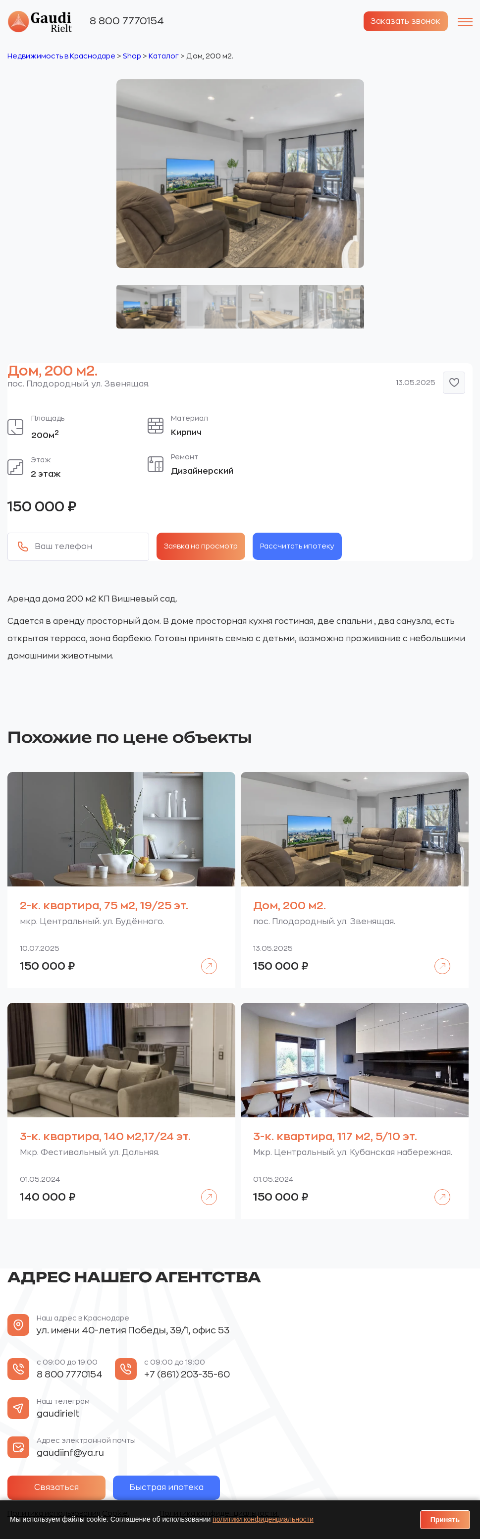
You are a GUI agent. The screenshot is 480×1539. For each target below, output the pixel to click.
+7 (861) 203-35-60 (187, 1374)
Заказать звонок (403, 21)
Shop (132, 55)
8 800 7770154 (127, 20)
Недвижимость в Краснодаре (61, 55)
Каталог (164, 55)
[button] (454, 382)
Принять (445, 1520)
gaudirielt (58, 1413)
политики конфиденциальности (263, 1519)
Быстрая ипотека (174, 1487)
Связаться (59, 1487)
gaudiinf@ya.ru (70, 1452)
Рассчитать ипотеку (297, 545)
